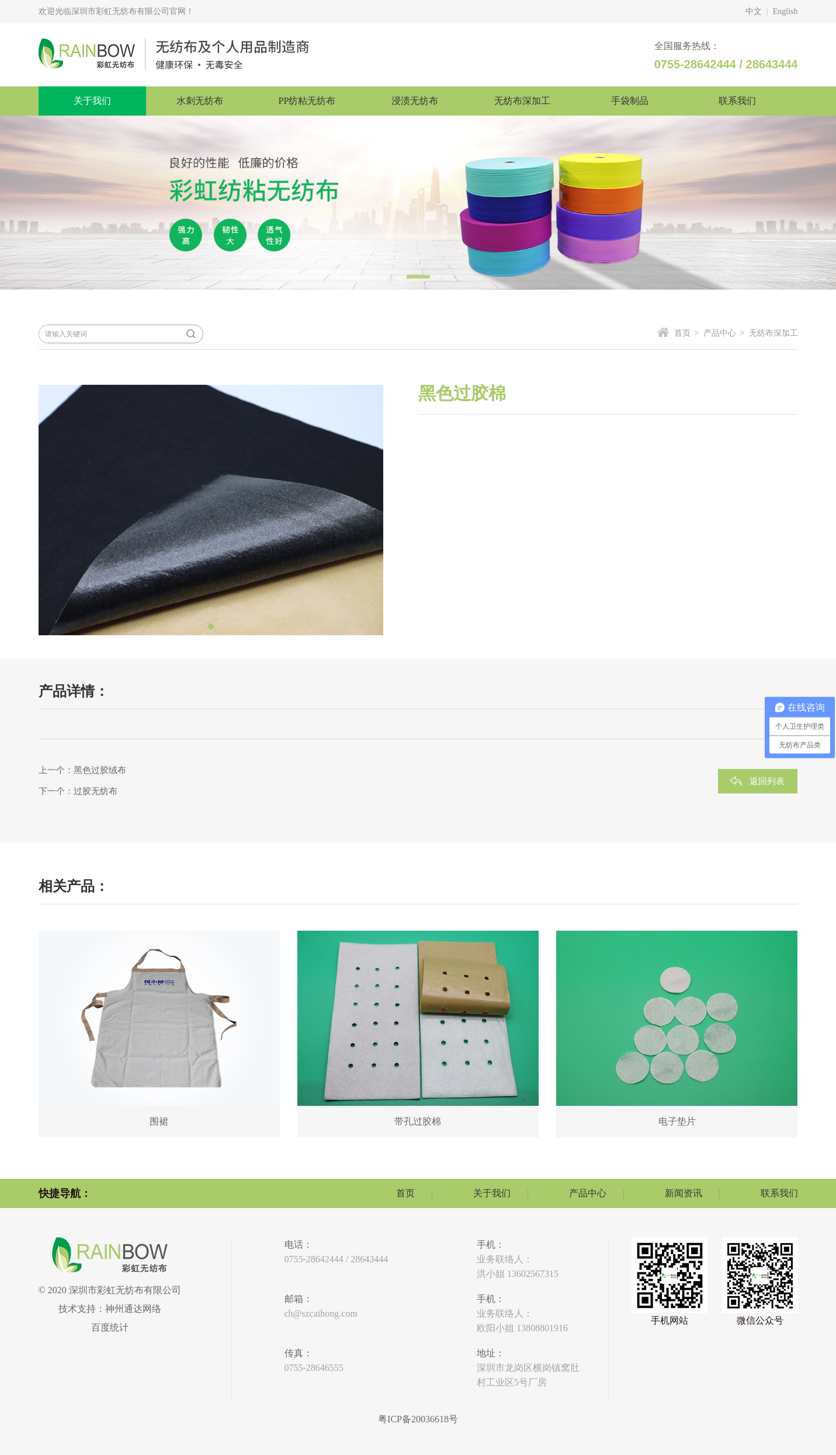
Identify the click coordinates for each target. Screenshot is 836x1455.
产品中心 (587, 1193)
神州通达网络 (133, 1309)
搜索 (191, 334)
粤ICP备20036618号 (418, 1419)
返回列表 (767, 781)
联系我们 (779, 1193)
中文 (753, 11)
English (785, 11)
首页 (405, 1193)
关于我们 (492, 1193)
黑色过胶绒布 (100, 770)
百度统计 (110, 1327)
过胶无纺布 (95, 791)
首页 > (686, 333)
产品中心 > (722, 333)
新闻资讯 (683, 1193)
